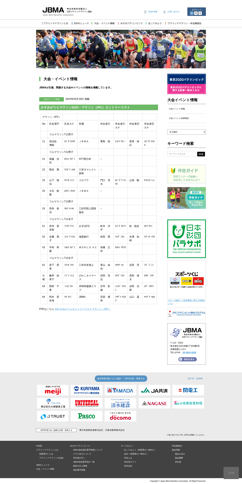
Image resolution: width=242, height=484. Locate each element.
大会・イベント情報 (45, 469)
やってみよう (127, 446)
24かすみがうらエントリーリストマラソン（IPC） (83, 309)
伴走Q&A (128, 466)
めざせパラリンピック (80, 446)
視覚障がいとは (46, 454)
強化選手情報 (79, 470)
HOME (39, 446)
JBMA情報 (152, 11)
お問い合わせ (173, 11)
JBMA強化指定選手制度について (88, 450)
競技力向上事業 (80, 466)
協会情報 (176, 450)
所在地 (178, 462)
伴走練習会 (177, 446)
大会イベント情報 (182, 100)
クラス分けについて (82, 454)
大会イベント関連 (52, 99)
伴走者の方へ (79, 458)
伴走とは (128, 458)
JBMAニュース (43, 465)
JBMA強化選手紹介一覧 (84, 462)
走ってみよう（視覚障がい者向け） (140, 450)
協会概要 (179, 458)
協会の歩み (180, 454)
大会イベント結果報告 (179, 118)
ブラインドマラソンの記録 (51, 458)
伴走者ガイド (130, 462)
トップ (231, 473)
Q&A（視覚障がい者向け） (136, 454)
